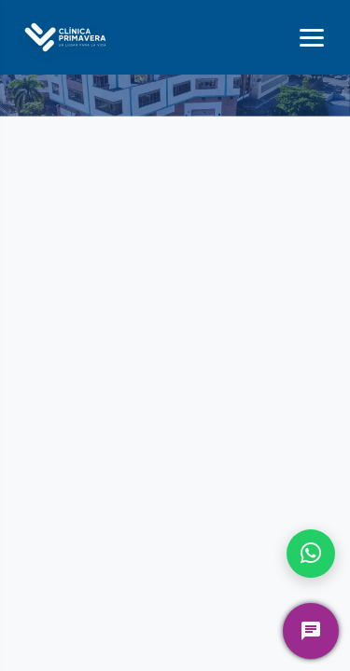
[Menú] (311, 37)
